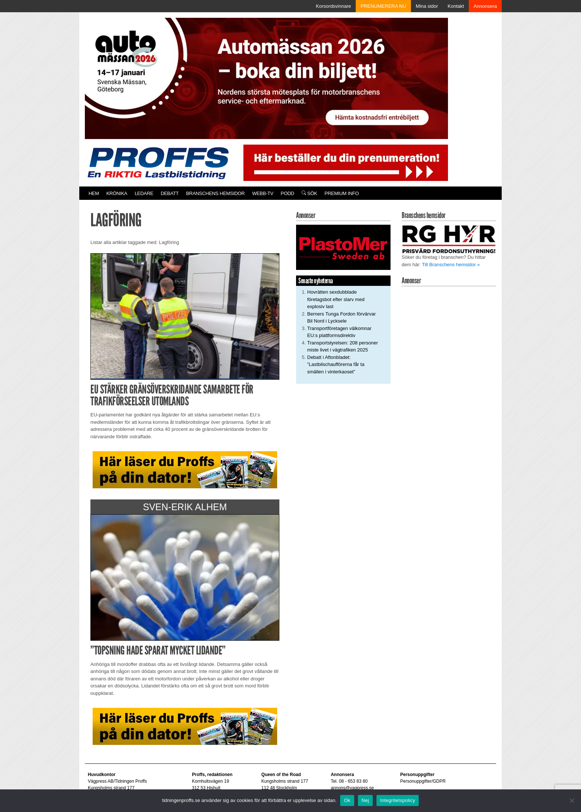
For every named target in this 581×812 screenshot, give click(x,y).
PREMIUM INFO (342, 193)
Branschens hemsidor (215, 193)
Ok (347, 800)
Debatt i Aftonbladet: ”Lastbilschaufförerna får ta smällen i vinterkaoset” (335, 364)
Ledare (144, 193)
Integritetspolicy (397, 800)
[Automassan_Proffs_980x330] (266, 77)
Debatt (170, 193)
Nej (365, 800)
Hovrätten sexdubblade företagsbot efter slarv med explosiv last (336, 299)
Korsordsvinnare (333, 6)
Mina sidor (427, 6)
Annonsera (485, 6)
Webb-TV (262, 193)
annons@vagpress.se (352, 787)
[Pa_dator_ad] (185, 469)
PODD (287, 193)
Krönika (116, 193)
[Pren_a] (344, 162)
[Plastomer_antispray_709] (343, 247)
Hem (94, 193)
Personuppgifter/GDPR (423, 781)
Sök (309, 193)
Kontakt (456, 6)
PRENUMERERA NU (383, 6)
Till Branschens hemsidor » (451, 264)
